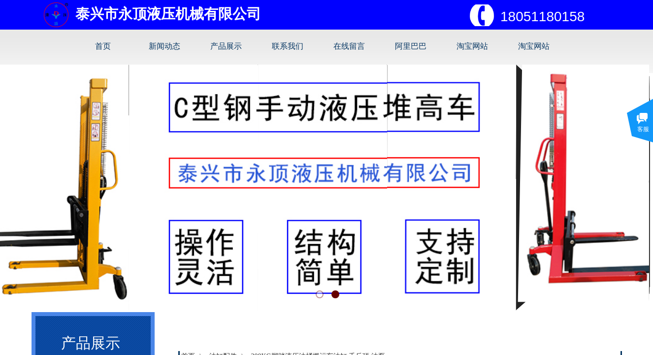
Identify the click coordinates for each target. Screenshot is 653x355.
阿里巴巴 (410, 46)
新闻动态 (164, 46)
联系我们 (287, 46)
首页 (103, 46)
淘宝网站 (472, 46)
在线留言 (349, 46)
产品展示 (226, 46)
